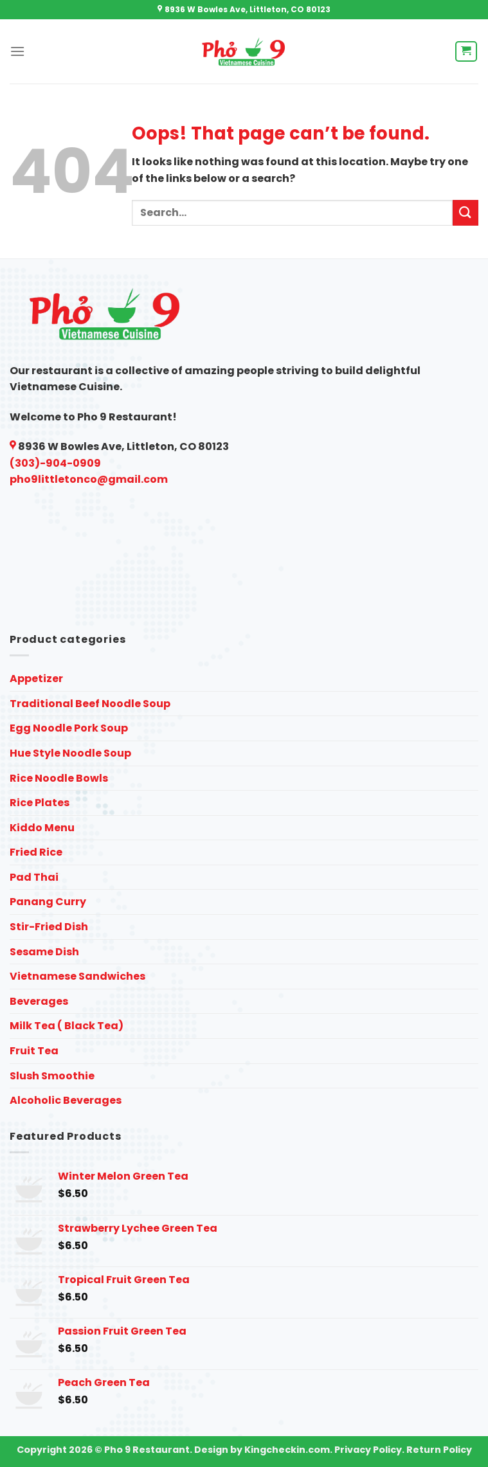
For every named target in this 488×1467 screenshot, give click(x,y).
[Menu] (17, 51)
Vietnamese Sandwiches (77, 976)
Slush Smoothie (52, 1075)
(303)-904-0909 (55, 463)
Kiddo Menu (42, 827)
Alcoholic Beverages (66, 1100)
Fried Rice (36, 852)
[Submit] (465, 212)
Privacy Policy (368, 1449)
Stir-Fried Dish (49, 926)
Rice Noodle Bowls (59, 778)
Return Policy (439, 1449)
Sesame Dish (44, 951)
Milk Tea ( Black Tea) (66, 1025)
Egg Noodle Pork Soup (69, 728)
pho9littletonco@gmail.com (89, 479)
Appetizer (36, 678)
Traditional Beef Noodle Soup (90, 703)
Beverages (39, 1001)
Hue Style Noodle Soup (70, 753)
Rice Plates (39, 802)
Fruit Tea (34, 1050)
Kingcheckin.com (287, 1449)
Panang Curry (48, 901)
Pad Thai (34, 877)
